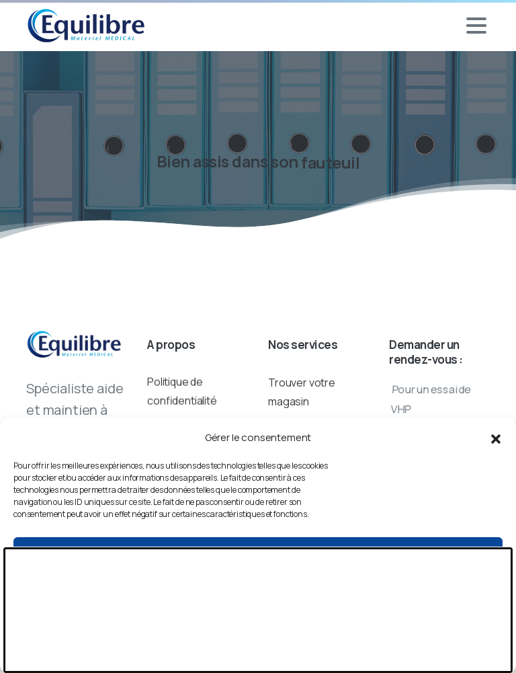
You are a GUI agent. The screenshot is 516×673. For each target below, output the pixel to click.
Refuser (258, 589)
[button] (496, 437)
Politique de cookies (258, 655)
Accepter (258, 552)
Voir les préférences (258, 626)
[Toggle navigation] (476, 25)
